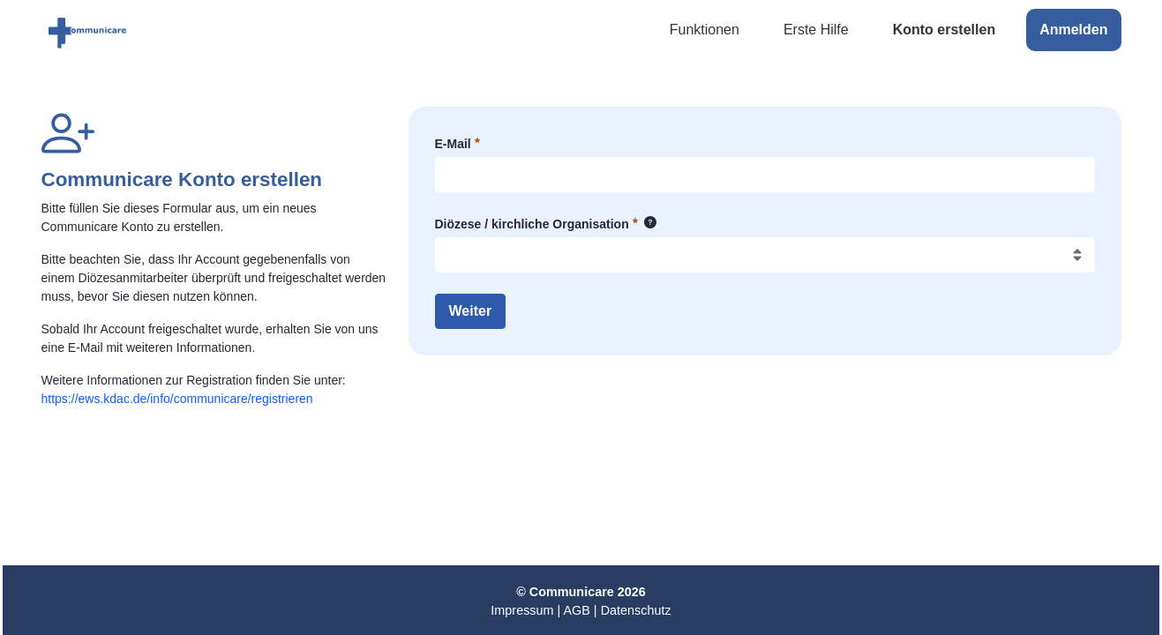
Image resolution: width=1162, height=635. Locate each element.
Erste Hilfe (816, 29)
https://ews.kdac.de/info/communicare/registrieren (177, 399)
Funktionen (704, 29)
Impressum (522, 610)
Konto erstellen (944, 29)
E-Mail (457, 143)
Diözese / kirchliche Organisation (546, 224)
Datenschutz (636, 610)
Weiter (470, 310)
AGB (576, 610)
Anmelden (1073, 29)
